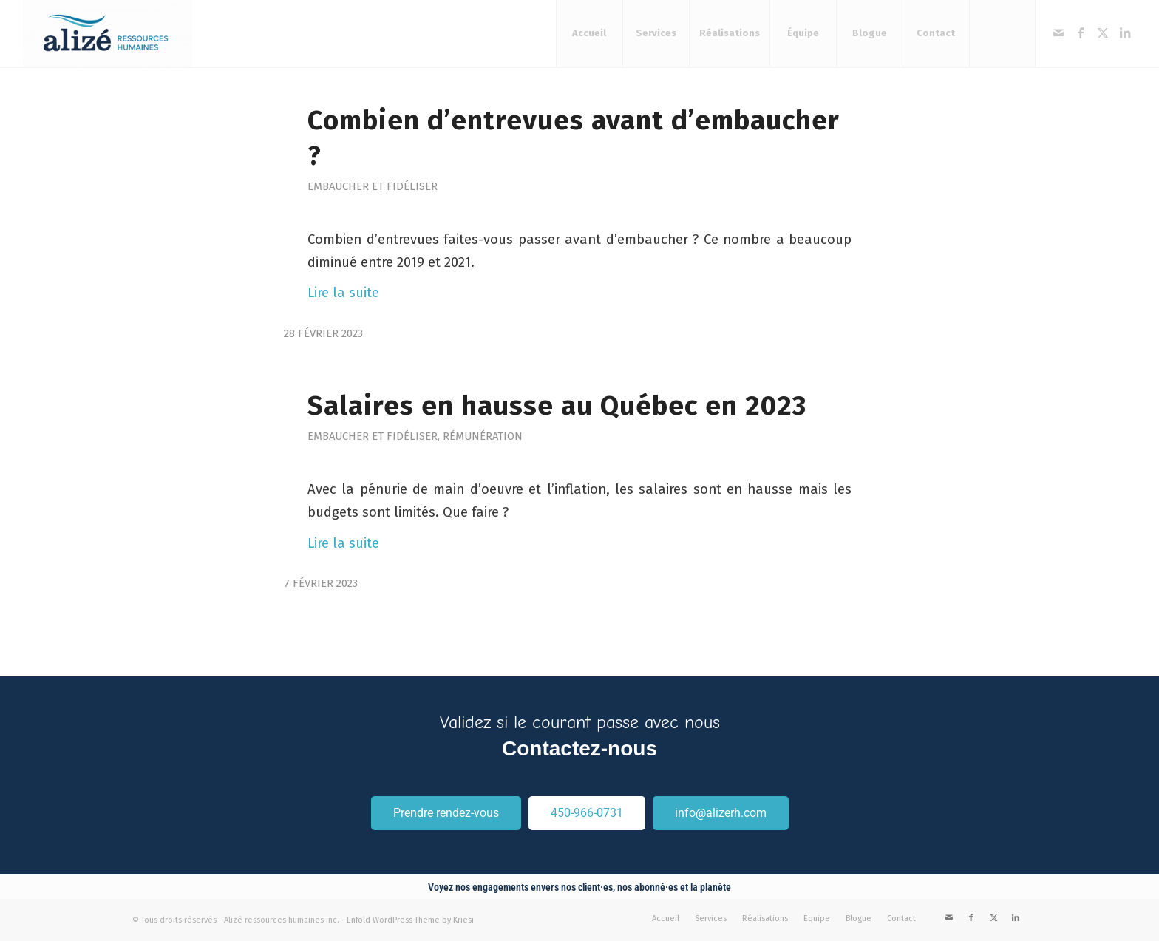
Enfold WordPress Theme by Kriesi (410, 920)
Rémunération (483, 436)
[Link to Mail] (1058, 32)
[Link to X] (1103, 32)
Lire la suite (343, 293)
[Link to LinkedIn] (1125, 32)
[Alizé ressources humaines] (107, 33)
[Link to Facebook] (1081, 32)
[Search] (1002, 33)
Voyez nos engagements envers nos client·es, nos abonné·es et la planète (579, 887)
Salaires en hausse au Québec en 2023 (556, 406)
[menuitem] (589, 33)
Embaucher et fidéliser (372, 186)
